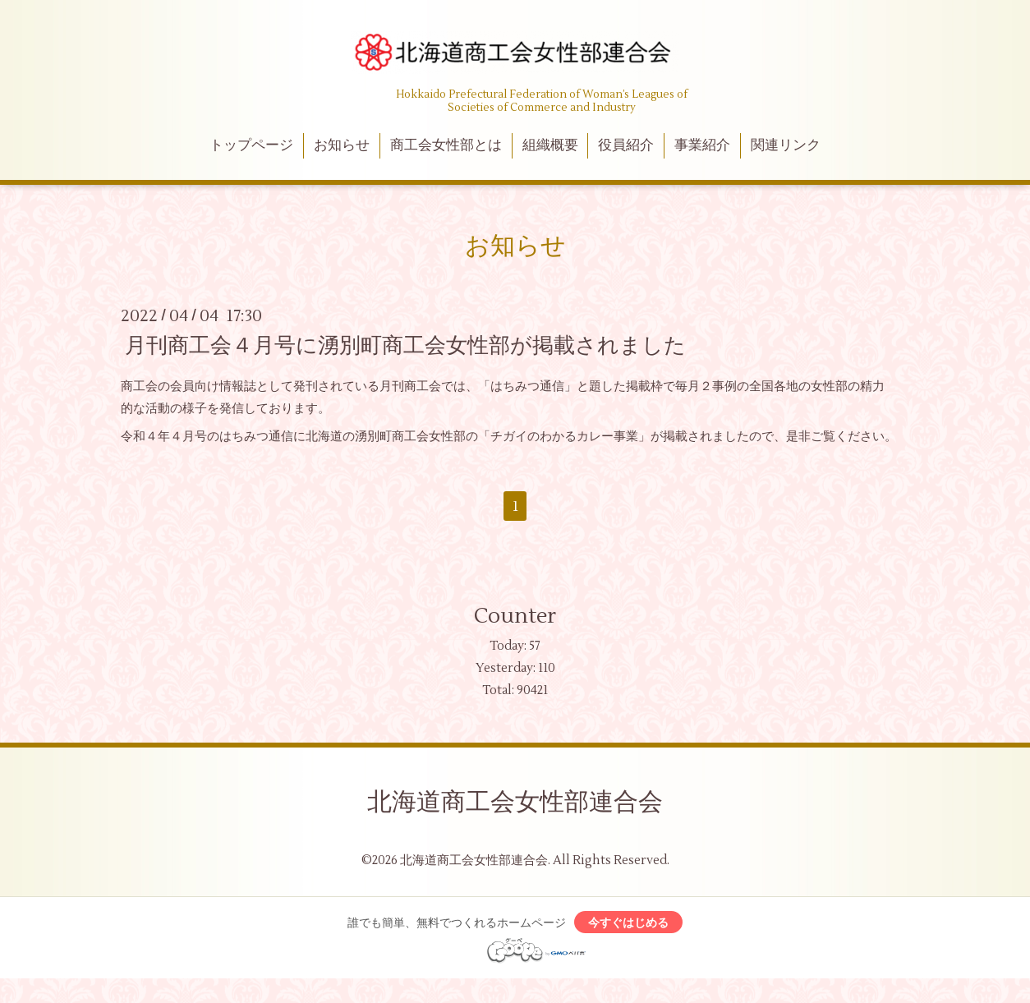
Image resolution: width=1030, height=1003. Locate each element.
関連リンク (786, 145)
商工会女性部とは (446, 145)
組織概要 (550, 145)
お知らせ (342, 145)
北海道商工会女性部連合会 (515, 802)
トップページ (251, 145)
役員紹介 (626, 145)
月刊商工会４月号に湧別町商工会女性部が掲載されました (405, 345)
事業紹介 (702, 145)
